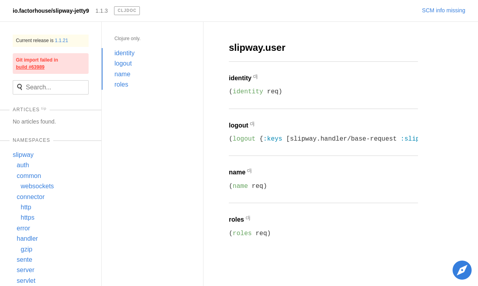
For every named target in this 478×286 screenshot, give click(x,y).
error (23, 228)
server (25, 270)
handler (27, 238)
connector (31, 196)
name (122, 74)
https (28, 217)
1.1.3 (101, 11)
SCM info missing (443, 10)
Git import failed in (37, 63)
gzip (26, 249)
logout (123, 63)
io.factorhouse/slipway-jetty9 (51, 11)
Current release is (42, 40)
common (29, 175)
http (26, 207)
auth (23, 165)
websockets (37, 186)
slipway (23, 154)
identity (124, 53)
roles (121, 84)
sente (24, 259)
